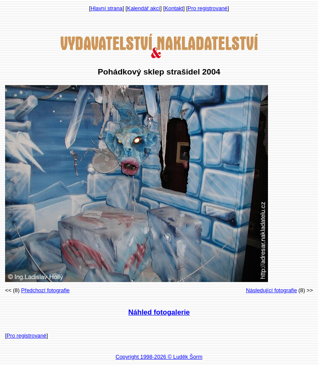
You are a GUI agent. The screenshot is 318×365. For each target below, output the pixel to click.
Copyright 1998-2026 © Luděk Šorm (158, 357)
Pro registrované (208, 8)
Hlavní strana (107, 8)
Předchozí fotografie (45, 290)
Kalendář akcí (143, 8)
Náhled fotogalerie (159, 312)
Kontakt (174, 8)
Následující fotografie (271, 290)
